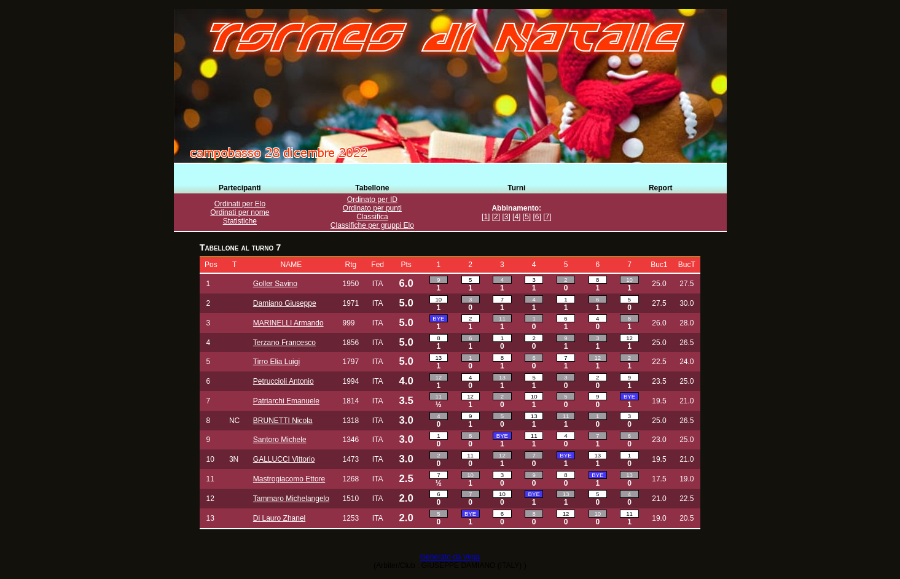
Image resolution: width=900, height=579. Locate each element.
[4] (516, 216)
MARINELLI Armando (288, 323)
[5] (527, 216)
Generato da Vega (450, 557)
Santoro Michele (280, 439)
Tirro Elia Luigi (276, 361)
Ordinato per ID (372, 199)
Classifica (372, 216)
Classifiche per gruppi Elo (372, 225)
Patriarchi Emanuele (286, 401)
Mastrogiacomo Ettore (289, 479)
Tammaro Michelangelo (291, 498)
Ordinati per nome (239, 212)
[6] (537, 216)
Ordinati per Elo (239, 204)
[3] (506, 216)
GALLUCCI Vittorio (284, 459)
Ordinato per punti (372, 208)
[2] (496, 216)
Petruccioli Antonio (283, 381)
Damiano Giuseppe (284, 303)
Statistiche (240, 221)
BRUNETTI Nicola (283, 420)
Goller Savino (275, 283)
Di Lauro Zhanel (279, 518)
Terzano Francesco (284, 342)
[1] (486, 216)
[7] (547, 216)
